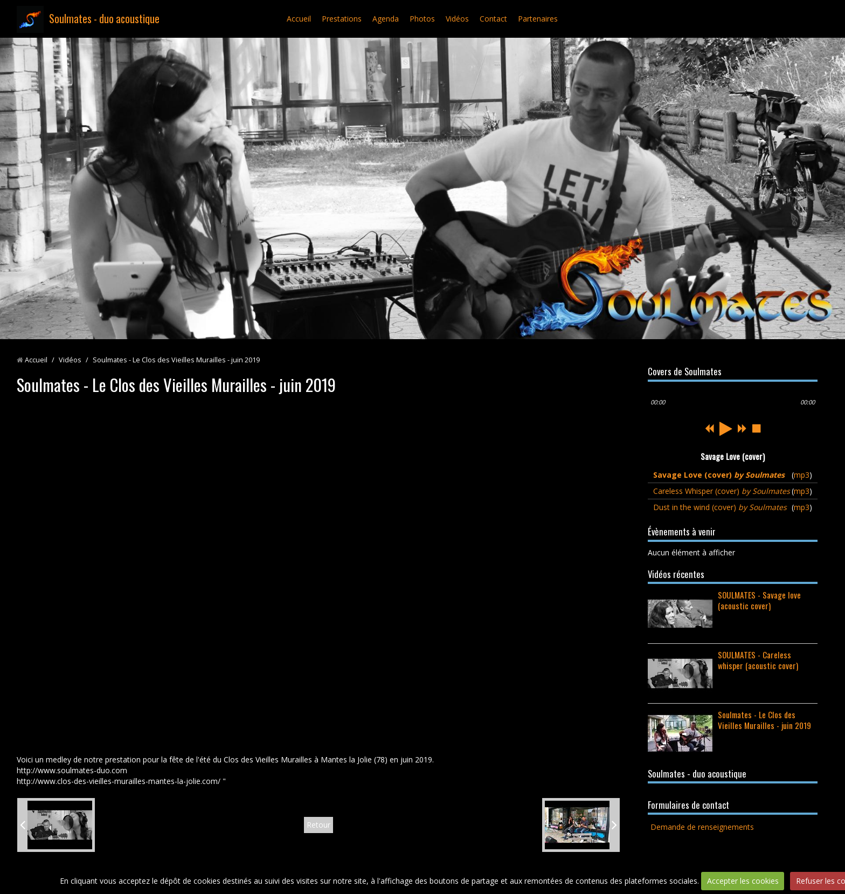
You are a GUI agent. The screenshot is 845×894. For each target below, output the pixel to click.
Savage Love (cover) (719, 475)
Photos (422, 18)
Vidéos (457, 18)
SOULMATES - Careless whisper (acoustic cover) (758, 660)
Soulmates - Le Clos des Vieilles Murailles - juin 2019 (764, 720)
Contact (493, 18)
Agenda (385, 18)
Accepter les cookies (743, 881)
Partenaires (538, 18)
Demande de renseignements (702, 827)
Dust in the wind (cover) (720, 507)
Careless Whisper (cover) (721, 491)
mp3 (801, 475)
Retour (318, 825)
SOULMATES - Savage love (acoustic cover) (759, 600)
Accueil (299, 18)
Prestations (342, 18)
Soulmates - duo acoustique (104, 18)
